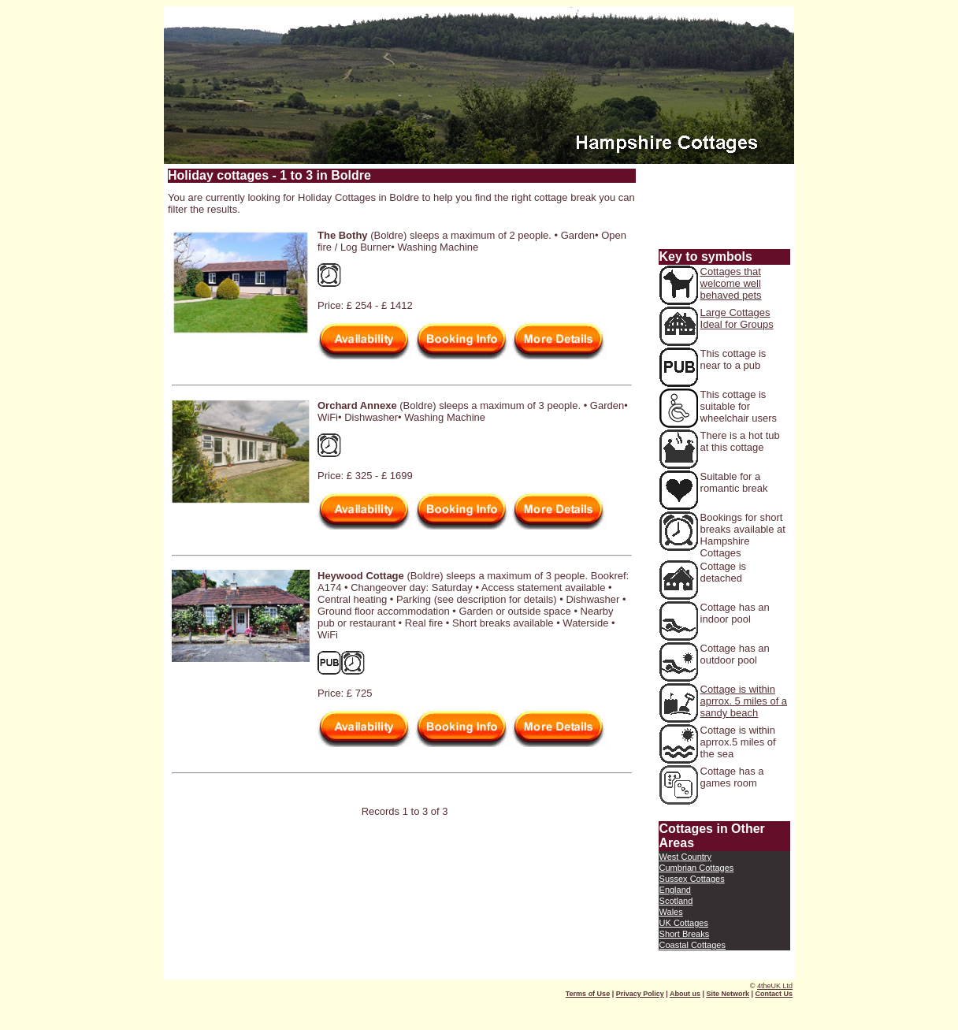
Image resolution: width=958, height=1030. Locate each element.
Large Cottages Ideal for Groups (737, 318)
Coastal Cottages (692, 945)
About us (685, 994)
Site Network (727, 994)
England (675, 889)
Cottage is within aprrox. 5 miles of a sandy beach (744, 701)
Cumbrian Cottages (696, 867)
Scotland (676, 900)
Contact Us (774, 994)
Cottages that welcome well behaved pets (731, 283)
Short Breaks (684, 934)
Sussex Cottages (692, 878)
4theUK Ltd (775, 986)
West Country (685, 856)
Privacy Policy (640, 994)
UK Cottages (683, 923)
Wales (671, 912)
